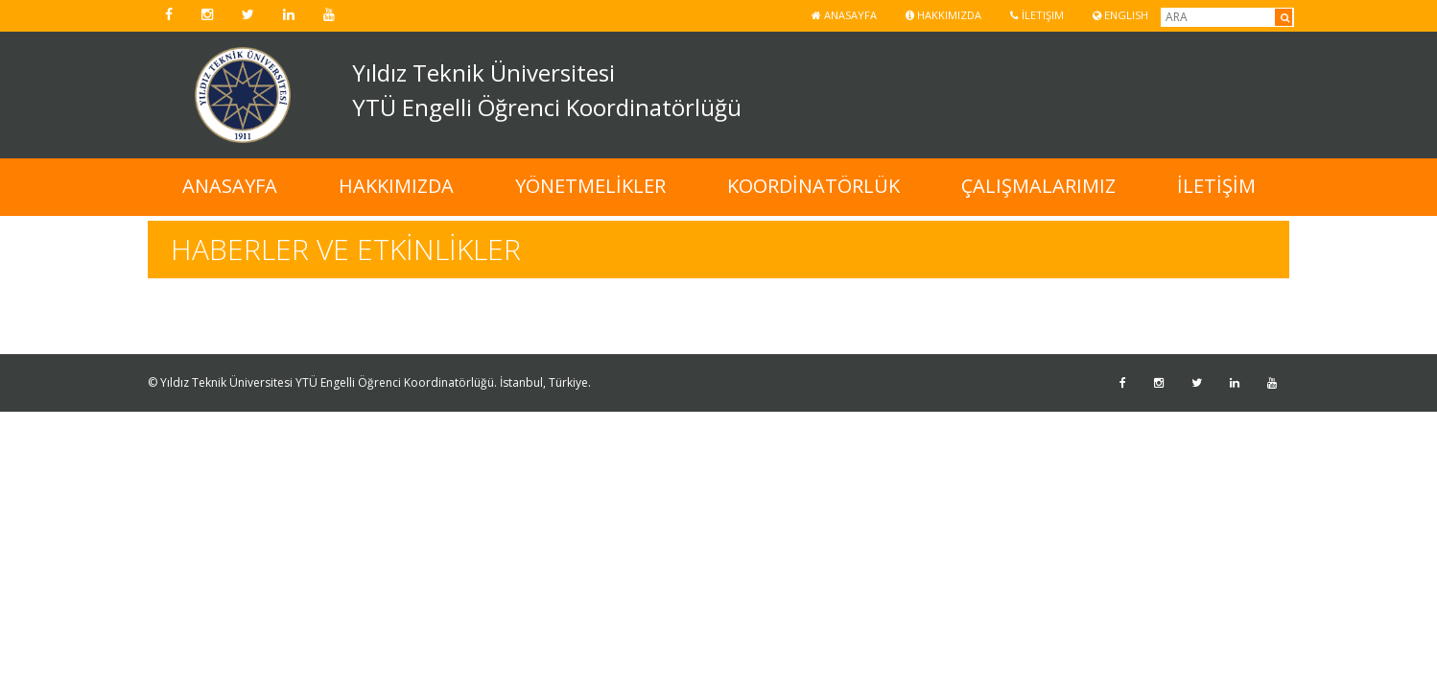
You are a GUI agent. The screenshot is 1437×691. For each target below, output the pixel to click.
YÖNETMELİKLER (590, 186)
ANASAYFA (229, 186)
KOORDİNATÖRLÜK (813, 186)
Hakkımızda (943, 15)
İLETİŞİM (1216, 186)
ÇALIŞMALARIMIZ (1038, 186)
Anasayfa (844, 15)
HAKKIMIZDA (396, 186)
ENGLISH (1120, 15)
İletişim (1037, 15)
